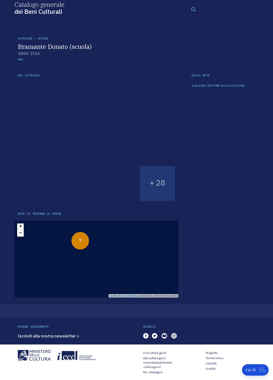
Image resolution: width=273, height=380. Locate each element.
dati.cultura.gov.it (154, 358)
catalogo (25, 38)
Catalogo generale (39, 7)
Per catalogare (153, 372)
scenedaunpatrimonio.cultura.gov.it (157, 365)
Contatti (211, 363)
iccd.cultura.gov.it (154, 353)
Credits (211, 369)
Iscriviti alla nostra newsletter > (48, 336)
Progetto (212, 353)
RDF (20, 59)
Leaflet (113, 295)
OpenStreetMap (130, 295)
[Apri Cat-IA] (255, 370)
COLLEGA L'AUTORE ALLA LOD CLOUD (218, 85)
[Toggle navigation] (193, 9)
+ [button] (20, 226)
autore (43, 38)
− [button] (20, 233)
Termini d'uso (215, 358)
